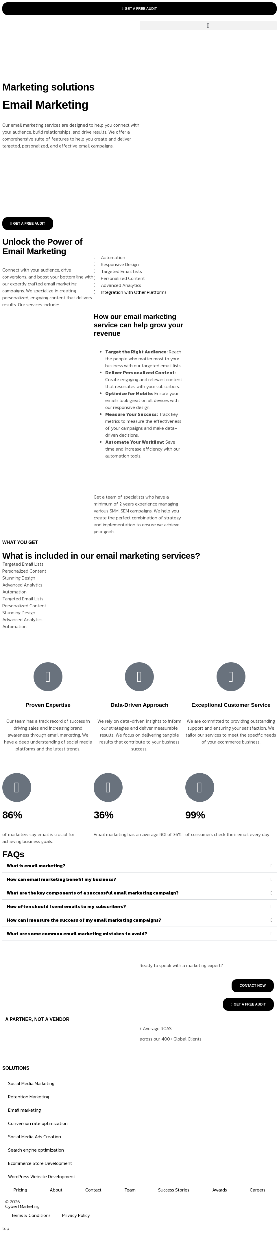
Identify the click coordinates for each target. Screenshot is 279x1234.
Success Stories (173, 1189)
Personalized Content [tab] (24, 570)
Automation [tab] (14, 591)
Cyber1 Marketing (22, 1206)
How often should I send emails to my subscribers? (66, 906)
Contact (93, 1189)
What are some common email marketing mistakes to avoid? (77, 933)
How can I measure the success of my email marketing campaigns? (84, 919)
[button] (208, 25)
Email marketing (24, 1109)
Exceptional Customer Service (231, 705)
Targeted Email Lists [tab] (22, 563)
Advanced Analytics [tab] (22, 584)
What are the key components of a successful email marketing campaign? (93, 892)
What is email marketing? (36, 865)
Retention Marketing (28, 1096)
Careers (257, 1189)
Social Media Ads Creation (34, 1136)
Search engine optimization (36, 1149)
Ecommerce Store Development (40, 1163)
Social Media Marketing (31, 1083)
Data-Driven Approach (140, 705)
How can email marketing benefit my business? (61, 879)
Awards (219, 1189)
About (56, 1189)
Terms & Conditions (31, 1215)
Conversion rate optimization (38, 1123)
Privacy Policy (76, 1215)
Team (130, 1189)
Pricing (20, 1189)
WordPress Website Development (41, 1176)
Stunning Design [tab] (18, 577)
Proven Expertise (48, 705)
